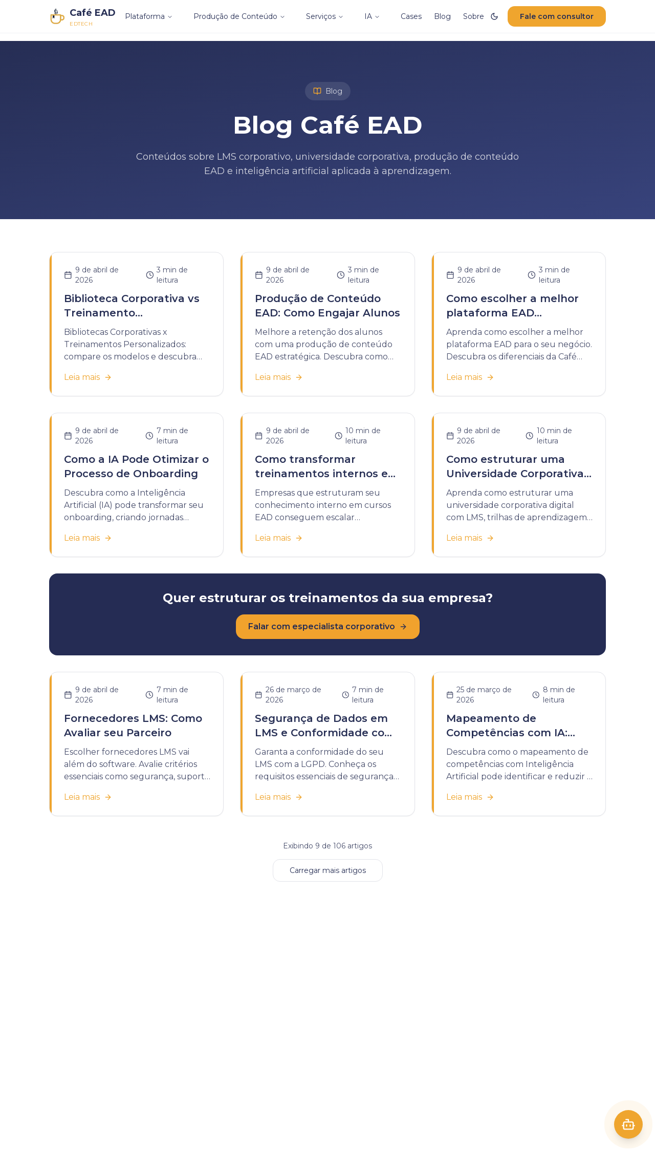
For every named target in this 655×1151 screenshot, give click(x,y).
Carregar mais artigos (328, 870)
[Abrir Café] (628, 1124)
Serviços (325, 16)
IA (372, 16)
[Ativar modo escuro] (494, 16)
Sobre (473, 16)
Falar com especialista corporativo (327, 626)
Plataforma (149, 16)
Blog (442, 16)
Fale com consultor (557, 16)
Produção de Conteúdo (239, 16)
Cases (411, 16)
